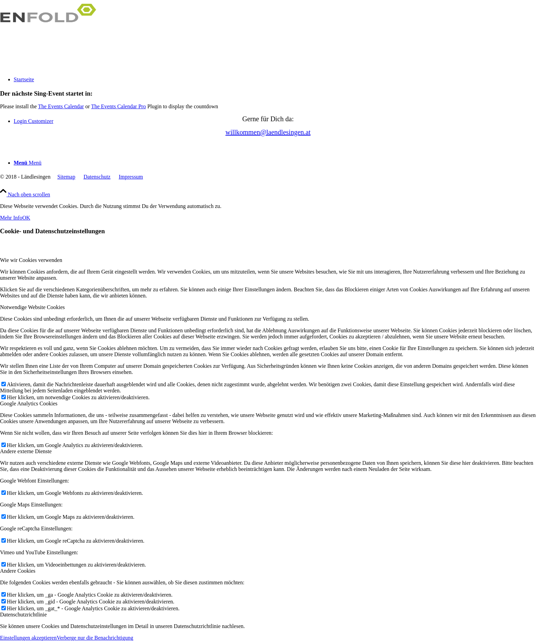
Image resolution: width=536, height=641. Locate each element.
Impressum (131, 177)
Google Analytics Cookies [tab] (28, 403)
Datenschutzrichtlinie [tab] (23, 614)
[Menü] (27, 163)
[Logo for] (51, 32)
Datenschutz (96, 177)
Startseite (24, 79)
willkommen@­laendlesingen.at (268, 132)
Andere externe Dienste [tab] (26, 451)
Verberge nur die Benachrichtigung (95, 638)
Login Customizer (33, 121)
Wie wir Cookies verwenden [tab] (31, 260)
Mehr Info (11, 218)
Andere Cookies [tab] (18, 571)
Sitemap (66, 177)
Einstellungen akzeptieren (28, 638)
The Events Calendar (61, 106)
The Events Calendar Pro (118, 106)
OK (26, 218)
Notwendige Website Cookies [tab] (32, 307)
